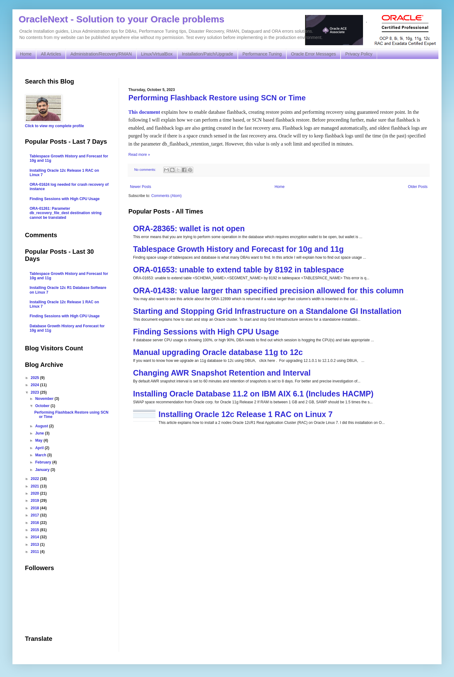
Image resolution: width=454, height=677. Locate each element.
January (42, 470)
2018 (35, 508)
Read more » (139, 154)
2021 (35, 486)
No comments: (145, 169)
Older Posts (418, 187)
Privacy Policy (358, 53)
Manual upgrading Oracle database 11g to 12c (218, 352)
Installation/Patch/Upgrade (207, 53)
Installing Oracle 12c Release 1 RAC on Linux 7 (246, 414)
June (40, 433)
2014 (35, 537)
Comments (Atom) (166, 196)
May (39, 440)
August (42, 426)
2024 (35, 385)
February (43, 462)
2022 (35, 479)
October (42, 406)
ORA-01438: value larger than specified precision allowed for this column (268, 290)
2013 (35, 544)
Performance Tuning (262, 53)
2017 (35, 515)
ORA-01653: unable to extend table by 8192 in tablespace (238, 269)
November (45, 398)
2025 (35, 378)
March (41, 455)
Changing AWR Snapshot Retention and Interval (222, 372)
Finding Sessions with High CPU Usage (206, 331)
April (40, 448)
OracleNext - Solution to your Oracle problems (121, 19)
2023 (35, 392)
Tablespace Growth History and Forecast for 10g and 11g (238, 249)
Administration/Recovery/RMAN (101, 53)
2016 (35, 523)
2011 (35, 552)
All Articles (51, 53)
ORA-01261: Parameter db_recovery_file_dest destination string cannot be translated (66, 213)
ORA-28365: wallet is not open (189, 228)
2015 (35, 530)
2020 (35, 493)
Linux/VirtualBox (157, 53)
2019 (35, 500)
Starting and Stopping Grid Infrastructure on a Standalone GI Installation (267, 311)
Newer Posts (140, 187)
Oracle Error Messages (313, 53)
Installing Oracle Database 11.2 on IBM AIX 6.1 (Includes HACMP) (253, 393)
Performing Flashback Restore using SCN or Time (217, 98)
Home (25, 53)
